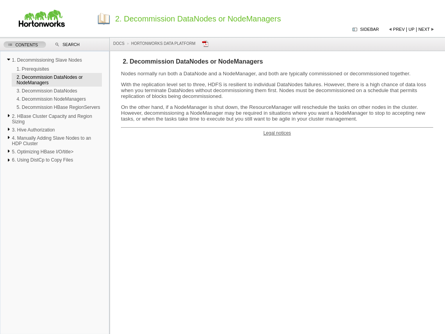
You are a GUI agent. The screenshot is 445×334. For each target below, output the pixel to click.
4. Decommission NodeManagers (50, 99)
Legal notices (277, 133)
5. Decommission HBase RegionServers (58, 107)
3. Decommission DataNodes (46, 91)
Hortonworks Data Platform (163, 43)
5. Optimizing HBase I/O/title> (42, 152)
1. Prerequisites (32, 69)
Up (412, 29)
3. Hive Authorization (33, 130)
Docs (119, 43)
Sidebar (369, 29)
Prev (399, 29)
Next (424, 29)
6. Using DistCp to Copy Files (42, 160)
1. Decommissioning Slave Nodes (47, 60)
